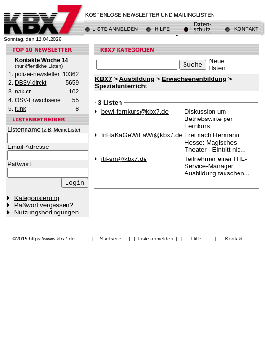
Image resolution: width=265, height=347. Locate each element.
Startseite (110, 238)
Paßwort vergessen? (43, 205)
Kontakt (234, 238)
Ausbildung (136, 78)
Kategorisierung (36, 197)
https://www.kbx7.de (52, 238)
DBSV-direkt (30, 83)
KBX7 (103, 78)
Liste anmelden (156, 238)
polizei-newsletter (37, 74)
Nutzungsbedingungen (46, 212)
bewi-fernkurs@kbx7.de (135, 111)
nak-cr (23, 91)
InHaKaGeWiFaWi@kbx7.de (142, 135)
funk (20, 109)
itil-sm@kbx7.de (124, 158)
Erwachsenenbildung (194, 78)
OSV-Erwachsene (38, 100)
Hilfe (196, 238)
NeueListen (216, 64)
